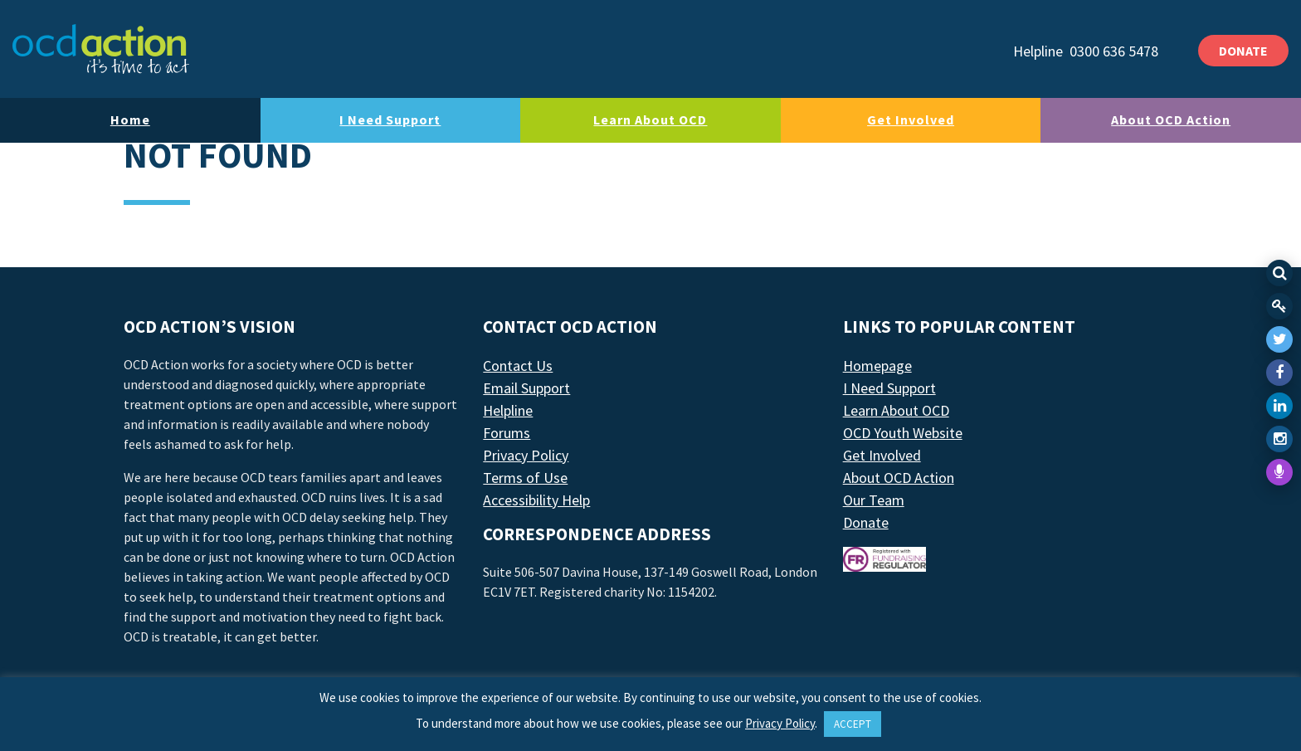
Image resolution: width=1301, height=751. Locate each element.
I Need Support (390, 119)
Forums (506, 432)
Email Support (526, 387)
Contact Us (518, 365)
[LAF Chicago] (100, 49)
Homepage (877, 365)
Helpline (508, 410)
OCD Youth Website (902, 432)
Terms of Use (525, 477)
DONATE (1243, 50)
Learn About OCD (650, 119)
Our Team (873, 500)
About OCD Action (1170, 119)
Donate (866, 522)
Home (130, 119)
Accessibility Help (536, 500)
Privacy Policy (525, 455)
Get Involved (910, 119)
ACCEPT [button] (852, 724)
